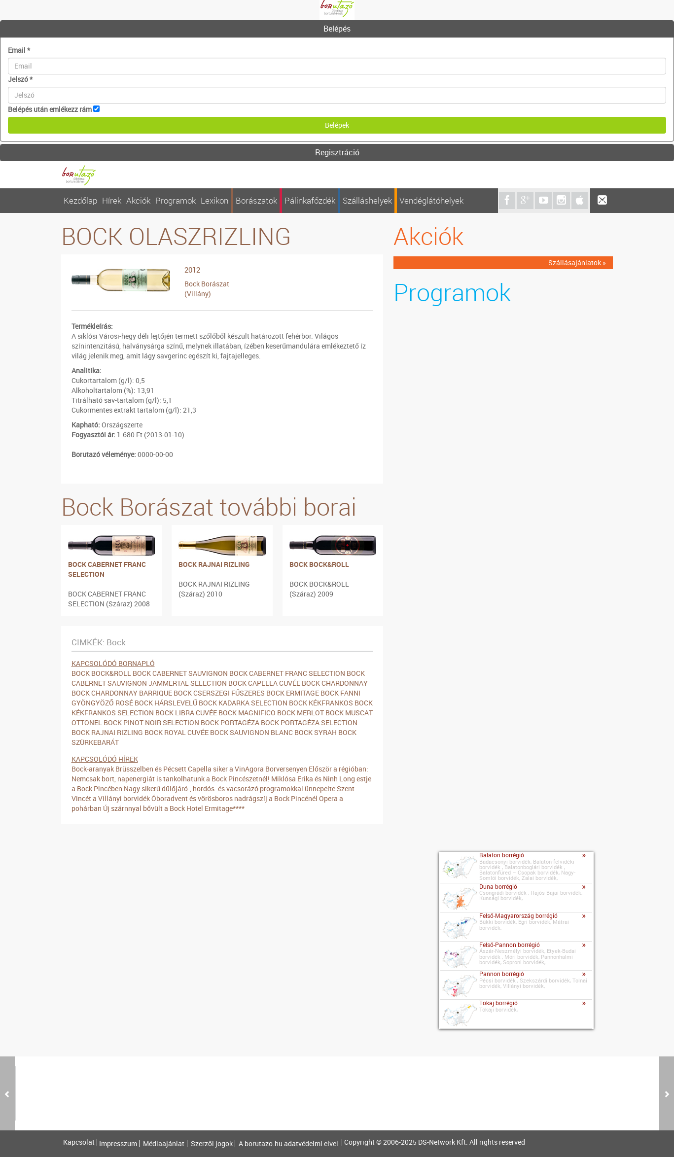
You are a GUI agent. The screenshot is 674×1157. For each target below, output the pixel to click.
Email (19, 50)
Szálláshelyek (367, 200)
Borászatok (256, 200)
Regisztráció (337, 152)
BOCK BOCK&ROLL (319, 564)
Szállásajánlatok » (577, 262)
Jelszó (20, 79)
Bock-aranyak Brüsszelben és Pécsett (128, 768)
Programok (175, 200)
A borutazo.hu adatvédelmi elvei (288, 1143)
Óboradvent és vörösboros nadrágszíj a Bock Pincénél (234, 798)
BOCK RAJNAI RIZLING (213, 564)
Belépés (337, 28)
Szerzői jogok (212, 1143)
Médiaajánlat (163, 1143)
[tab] (337, 29)
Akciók (138, 200)
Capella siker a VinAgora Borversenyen (247, 768)
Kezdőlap (80, 200)
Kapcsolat (79, 1142)
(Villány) (197, 293)
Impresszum (118, 1143)
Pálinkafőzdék (309, 200)
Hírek (111, 200)
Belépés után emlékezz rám (50, 109)
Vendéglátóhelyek (431, 200)
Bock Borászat (206, 283)
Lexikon (214, 200)
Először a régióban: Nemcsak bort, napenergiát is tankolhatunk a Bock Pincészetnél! (219, 773)
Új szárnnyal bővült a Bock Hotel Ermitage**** (174, 808)
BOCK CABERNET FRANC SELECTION (107, 569)
